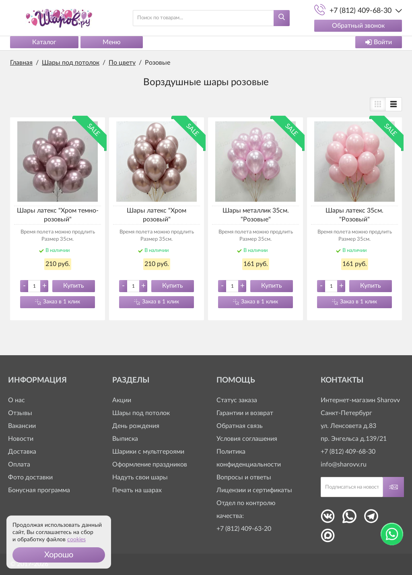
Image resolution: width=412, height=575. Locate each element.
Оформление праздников (149, 465)
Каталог (44, 42)
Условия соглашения (246, 439)
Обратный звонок (358, 26)
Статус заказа (236, 400)
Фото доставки (30, 478)
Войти (378, 42)
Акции (121, 400)
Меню (112, 42)
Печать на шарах (137, 490)
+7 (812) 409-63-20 (243, 529)
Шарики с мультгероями (148, 452)
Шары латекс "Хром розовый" (156, 215)
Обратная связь (239, 426)
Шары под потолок (141, 413)
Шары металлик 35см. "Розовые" (255, 215)
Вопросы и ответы (243, 478)
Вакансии (22, 426)
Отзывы (20, 413)
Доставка (22, 452)
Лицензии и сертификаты (254, 490)
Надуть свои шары (140, 478)
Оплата (19, 465)
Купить (73, 285)
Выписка (125, 439)
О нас (16, 400)
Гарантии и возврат (244, 413)
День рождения (135, 426)
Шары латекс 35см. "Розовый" (354, 215)
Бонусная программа (39, 490)
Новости (20, 439)
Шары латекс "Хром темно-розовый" (58, 215)
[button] (58, 555)
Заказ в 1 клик (61, 302)
